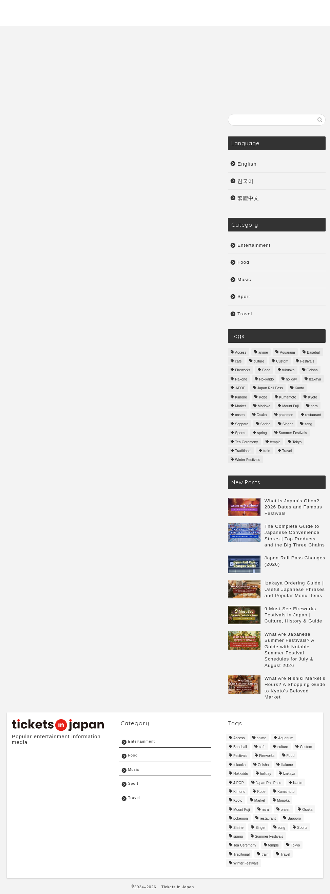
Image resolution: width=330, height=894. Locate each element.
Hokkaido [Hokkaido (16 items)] (266, 379)
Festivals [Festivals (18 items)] (307, 361)
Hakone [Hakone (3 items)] (241, 379)
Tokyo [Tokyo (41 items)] (297, 442)
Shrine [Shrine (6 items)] (265, 424)
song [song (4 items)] (308, 424)
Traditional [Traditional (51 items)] (243, 451)
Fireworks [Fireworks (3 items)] (242, 370)
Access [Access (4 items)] (241, 352)
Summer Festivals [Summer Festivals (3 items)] (293, 433)
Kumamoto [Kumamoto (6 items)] (287, 397)
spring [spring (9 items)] (262, 433)
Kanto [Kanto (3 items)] (299, 388)
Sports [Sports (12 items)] (240, 433)
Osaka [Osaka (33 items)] (262, 415)
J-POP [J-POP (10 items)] (240, 388)
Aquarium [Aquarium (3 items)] (287, 352)
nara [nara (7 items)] (314, 406)
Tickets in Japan (177, 887)
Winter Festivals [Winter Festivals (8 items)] (247, 460)
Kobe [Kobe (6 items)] (263, 397)
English (247, 164)
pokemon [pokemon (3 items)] (286, 415)
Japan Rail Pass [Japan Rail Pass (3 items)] (270, 388)
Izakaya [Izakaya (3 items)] (315, 379)
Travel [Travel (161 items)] (287, 451)
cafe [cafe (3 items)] (238, 361)
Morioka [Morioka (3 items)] (264, 406)
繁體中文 (248, 198)
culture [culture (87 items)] (259, 361)
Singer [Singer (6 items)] (288, 424)
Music (234, 10)
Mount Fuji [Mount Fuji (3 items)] (290, 406)
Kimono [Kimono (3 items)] (241, 397)
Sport (310, 10)
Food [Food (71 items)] (266, 370)
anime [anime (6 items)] (263, 352)
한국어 (245, 181)
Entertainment (272, 10)
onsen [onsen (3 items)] (240, 415)
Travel (207, 10)
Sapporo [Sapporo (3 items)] (241, 424)
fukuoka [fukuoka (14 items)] (288, 370)
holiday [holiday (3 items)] (291, 379)
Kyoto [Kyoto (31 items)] (312, 397)
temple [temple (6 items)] (275, 442)
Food (243, 262)
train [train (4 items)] (266, 451)
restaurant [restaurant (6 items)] (313, 415)
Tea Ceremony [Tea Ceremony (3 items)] (246, 442)
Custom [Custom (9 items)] (282, 361)
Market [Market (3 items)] (240, 406)
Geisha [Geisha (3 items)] (312, 370)
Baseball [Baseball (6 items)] (314, 352)
